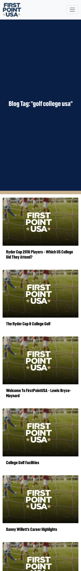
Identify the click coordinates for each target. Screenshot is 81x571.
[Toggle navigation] (72, 9)
